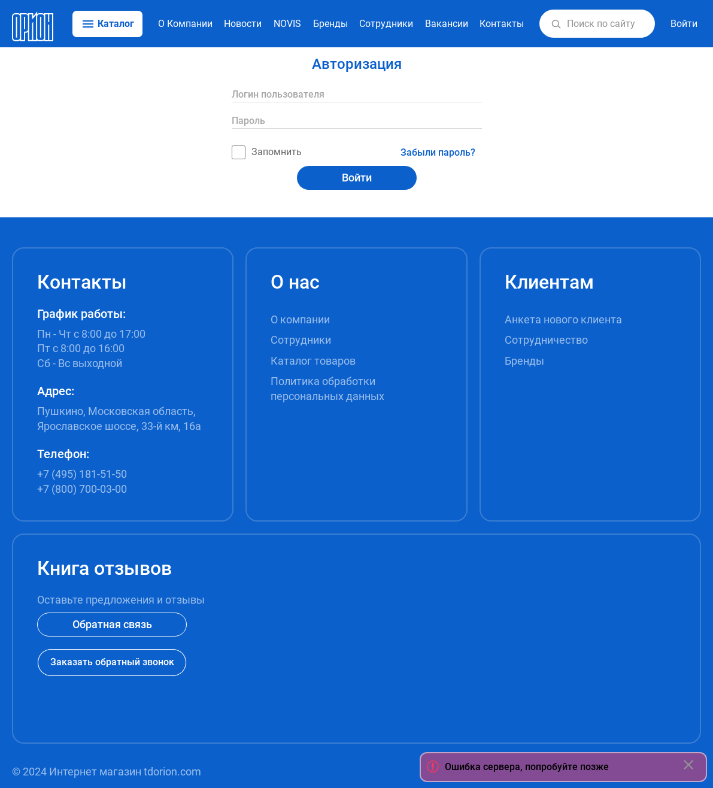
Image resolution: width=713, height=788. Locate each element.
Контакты (502, 23)
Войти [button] (683, 23)
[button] (556, 24)
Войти (357, 177)
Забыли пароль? (438, 152)
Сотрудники (386, 23)
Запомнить (267, 152)
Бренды (330, 23)
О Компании (185, 23)
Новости (243, 23)
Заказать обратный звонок (112, 662)
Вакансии (446, 23)
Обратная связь (112, 624)
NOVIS (287, 23)
